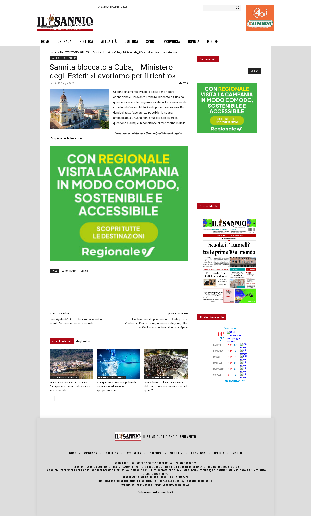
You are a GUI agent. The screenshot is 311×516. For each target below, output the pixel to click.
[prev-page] (52, 398)
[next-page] (58, 398)
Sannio (84, 270)
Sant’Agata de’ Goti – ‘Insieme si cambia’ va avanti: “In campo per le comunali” (78, 321)
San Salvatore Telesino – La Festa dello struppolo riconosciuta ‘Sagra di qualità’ (166, 386)
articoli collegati (61, 341)
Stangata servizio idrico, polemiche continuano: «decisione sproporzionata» (117, 386)
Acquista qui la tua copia (66, 138)
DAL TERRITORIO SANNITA (74, 52)
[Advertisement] (169, 22)
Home (53, 52)
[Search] (237, 8)
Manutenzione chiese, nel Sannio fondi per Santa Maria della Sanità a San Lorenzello (70, 386)
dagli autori (83, 341)
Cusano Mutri (69, 270)
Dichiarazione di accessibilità (155, 492)
